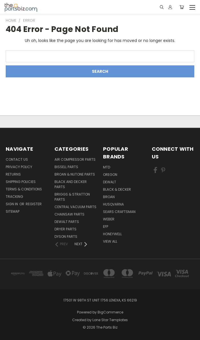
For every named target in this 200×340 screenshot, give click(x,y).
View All (110, 241)
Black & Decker (117, 189)
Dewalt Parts (66, 221)
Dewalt (109, 182)
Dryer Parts (65, 229)
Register (34, 204)
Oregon (110, 174)
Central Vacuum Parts (75, 206)
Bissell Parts (66, 166)
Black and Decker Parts (70, 184)
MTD (106, 167)
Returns (13, 174)
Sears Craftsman (119, 211)
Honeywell (112, 234)
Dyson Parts (65, 236)
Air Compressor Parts (75, 159)
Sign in (12, 204)
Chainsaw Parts (69, 214)
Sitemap (12, 211)
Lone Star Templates (110, 319)
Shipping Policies (21, 181)
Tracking (14, 196)
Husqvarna (113, 204)
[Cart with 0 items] (182, 7)
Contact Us (17, 159)
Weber (108, 219)
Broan (109, 196)
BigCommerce (110, 312)
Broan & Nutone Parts (74, 174)
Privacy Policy (19, 166)
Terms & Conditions (24, 189)
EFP (105, 226)
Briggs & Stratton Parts (72, 197)
